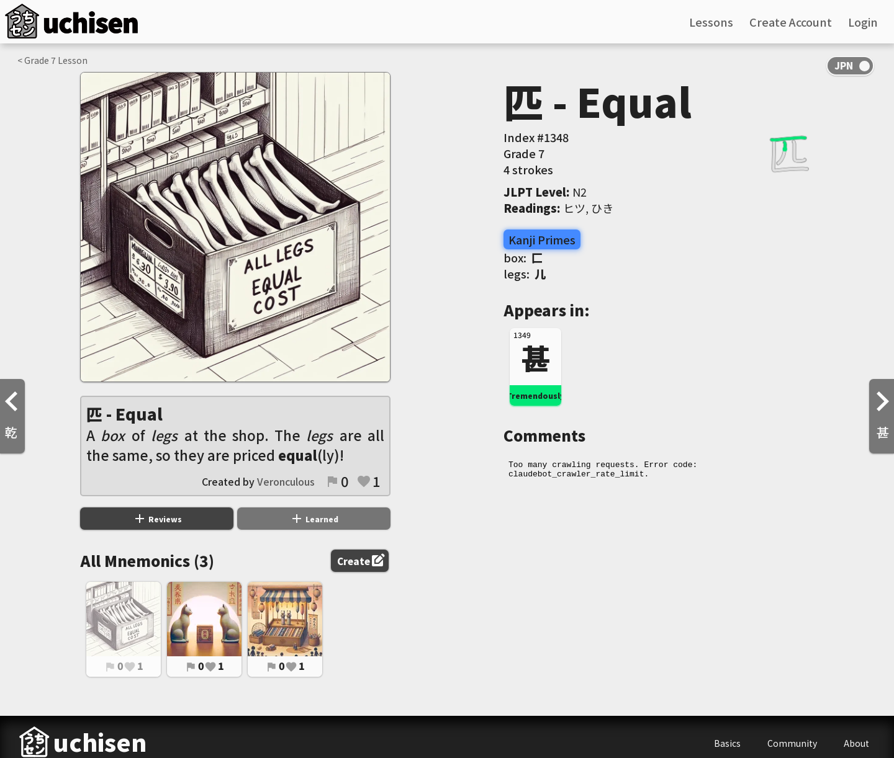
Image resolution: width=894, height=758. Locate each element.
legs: (524, 273)
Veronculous (286, 481)
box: (523, 257)
